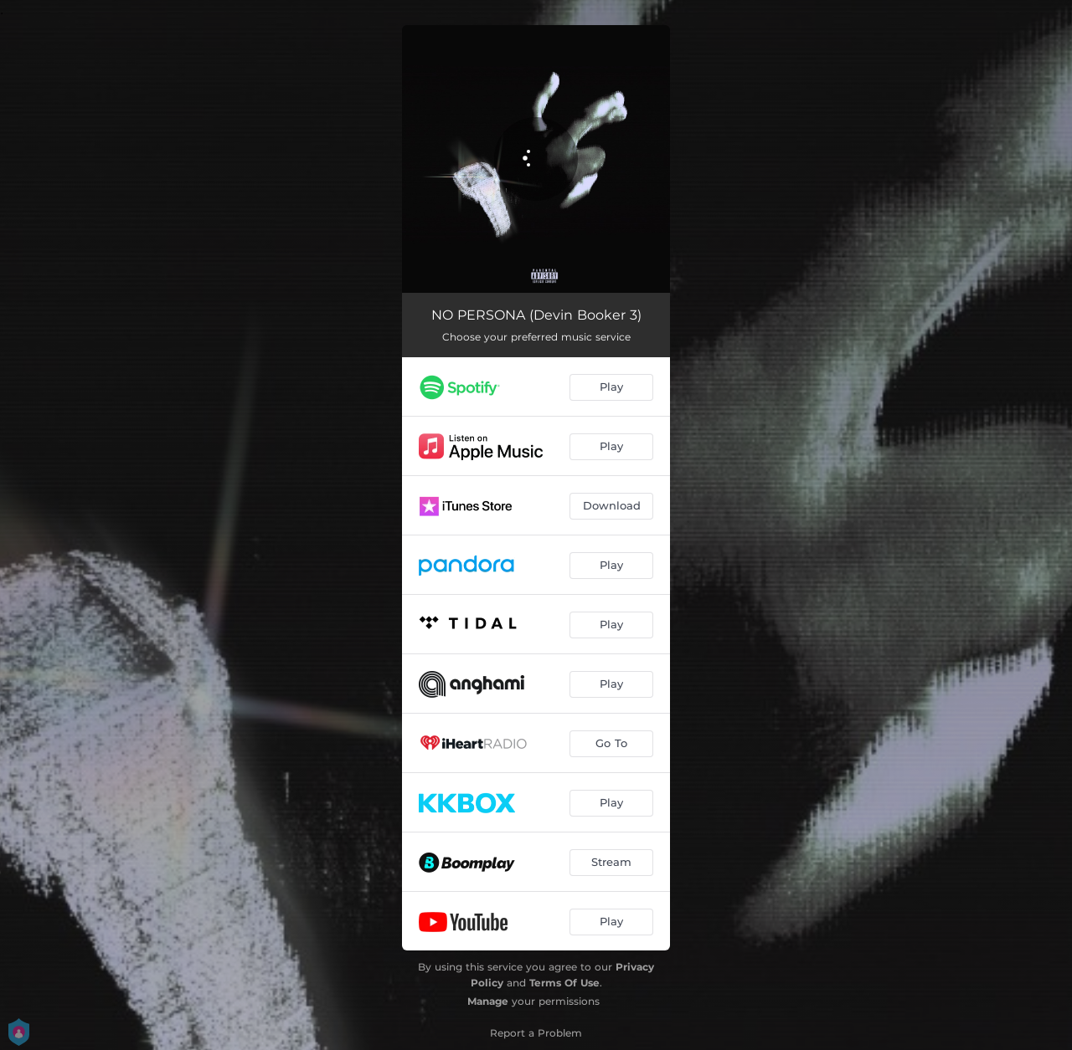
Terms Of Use (564, 982)
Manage (487, 1001)
